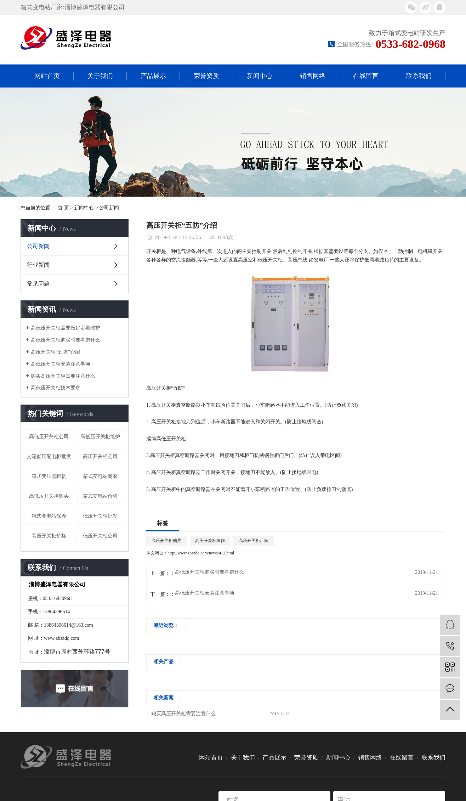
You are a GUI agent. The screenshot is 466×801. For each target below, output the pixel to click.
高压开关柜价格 (49, 535)
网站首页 (47, 75)
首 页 (63, 207)
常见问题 (38, 284)
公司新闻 (109, 207)
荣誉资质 (206, 75)
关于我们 (100, 75)
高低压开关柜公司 (49, 436)
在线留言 (366, 75)
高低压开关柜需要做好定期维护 (65, 328)
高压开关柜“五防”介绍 (55, 352)
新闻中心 (259, 75)
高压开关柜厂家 (253, 540)
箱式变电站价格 (100, 496)
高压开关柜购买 (166, 540)
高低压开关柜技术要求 (55, 387)
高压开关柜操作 (210, 540)
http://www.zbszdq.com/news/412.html (200, 553)
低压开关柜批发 (100, 516)
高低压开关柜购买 (49, 496)
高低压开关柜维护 (100, 436)
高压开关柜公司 (100, 456)
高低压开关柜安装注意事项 (60, 364)
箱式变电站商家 (100, 476)
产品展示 (153, 75)
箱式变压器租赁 (49, 476)
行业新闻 (38, 265)
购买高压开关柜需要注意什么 (63, 376)
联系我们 (419, 75)
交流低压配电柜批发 (49, 456)
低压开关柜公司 (100, 535)
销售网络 (312, 75)
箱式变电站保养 (49, 516)
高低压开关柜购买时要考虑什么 (65, 340)
